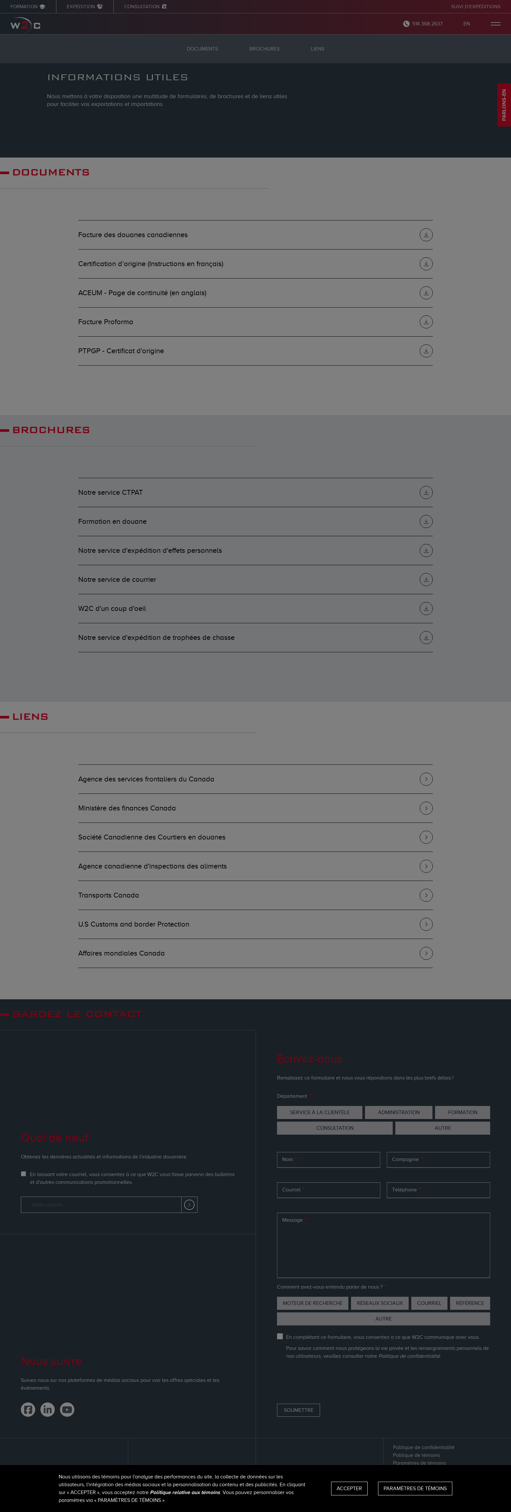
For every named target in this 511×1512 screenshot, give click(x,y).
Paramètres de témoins (415, 1488)
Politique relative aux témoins (185, 1492)
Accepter (349, 1488)
